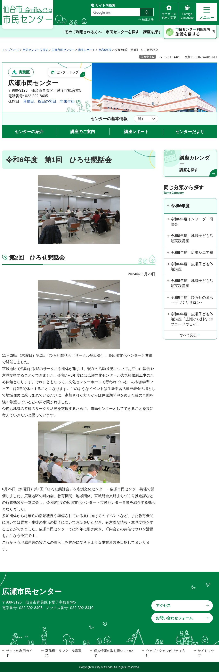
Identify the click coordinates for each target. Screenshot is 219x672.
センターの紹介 (29, 131)
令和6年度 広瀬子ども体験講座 (192, 266)
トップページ (10, 49)
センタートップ (67, 72)
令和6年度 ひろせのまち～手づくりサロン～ (192, 300)
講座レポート (86, 49)
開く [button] (141, 119)
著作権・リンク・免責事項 (63, 653)
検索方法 (148, 19)
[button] (206, 12)
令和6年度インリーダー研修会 (192, 221)
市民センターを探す (35, 49)
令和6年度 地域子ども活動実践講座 (192, 238)
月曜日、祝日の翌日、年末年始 (49, 101)
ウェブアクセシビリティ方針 (165, 653)
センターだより (190, 131)
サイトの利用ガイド (19, 653)
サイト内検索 (105, 5)
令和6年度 (105, 49)
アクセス (163, 606)
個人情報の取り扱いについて (113, 653)
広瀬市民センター (63, 49)
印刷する (149, 56)
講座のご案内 (82, 131)
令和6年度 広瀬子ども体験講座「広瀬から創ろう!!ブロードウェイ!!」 (192, 319)
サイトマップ (206, 653)
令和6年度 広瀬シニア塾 (192, 253)
